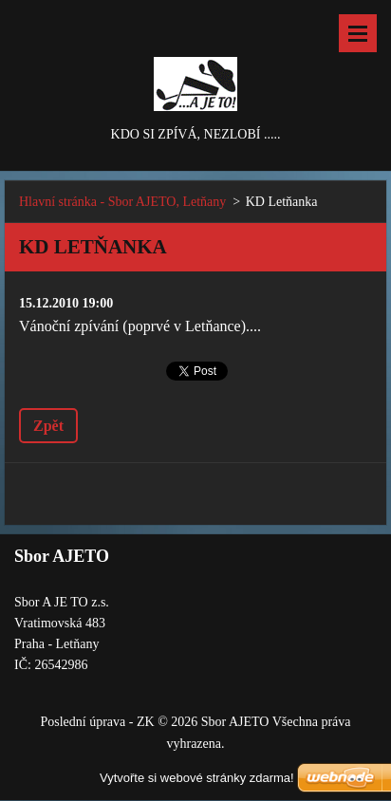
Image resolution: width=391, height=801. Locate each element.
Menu (358, 33)
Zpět (48, 426)
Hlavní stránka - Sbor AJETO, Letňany (122, 202)
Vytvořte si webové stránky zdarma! (197, 778)
